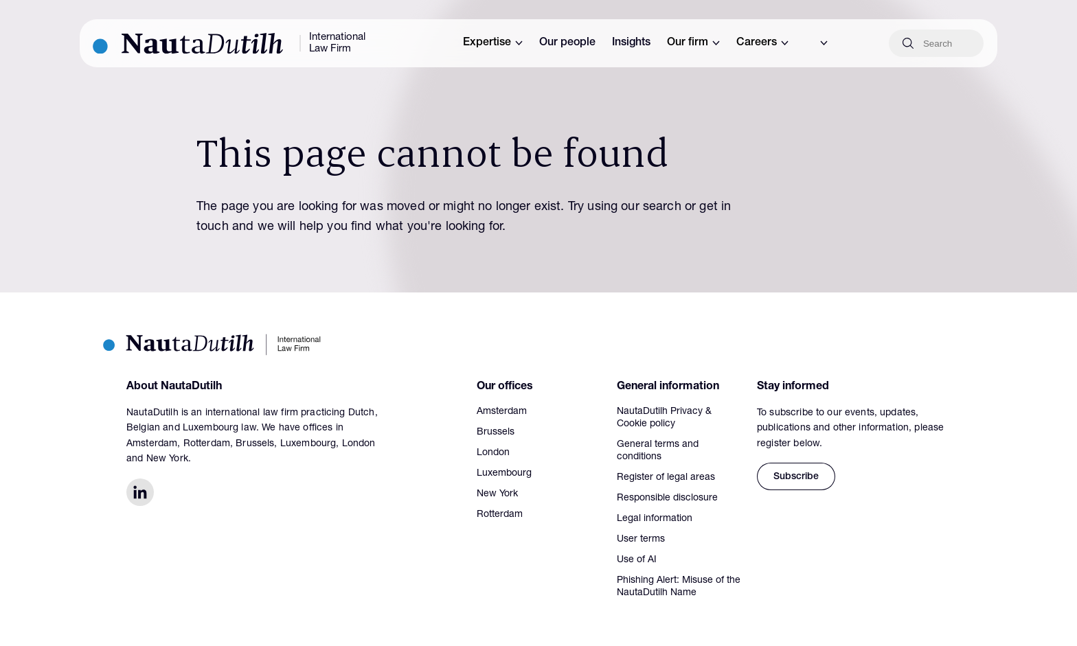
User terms (641, 539)
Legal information (654, 519)
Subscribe (796, 477)
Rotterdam (500, 515)
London (493, 453)
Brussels (495, 432)
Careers (762, 43)
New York (497, 494)
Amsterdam (502, 412)
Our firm (693, 43)
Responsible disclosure (667, 498)
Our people (567, 43)
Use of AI (637, 560)
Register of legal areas (666, 478)
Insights (631, 43)
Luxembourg (504, 473)
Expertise (493, 43)
